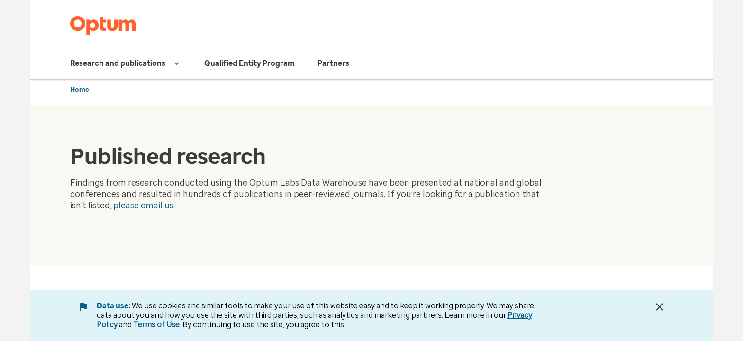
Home (79, 90)
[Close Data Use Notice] (659, 307)
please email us (143, 205)
